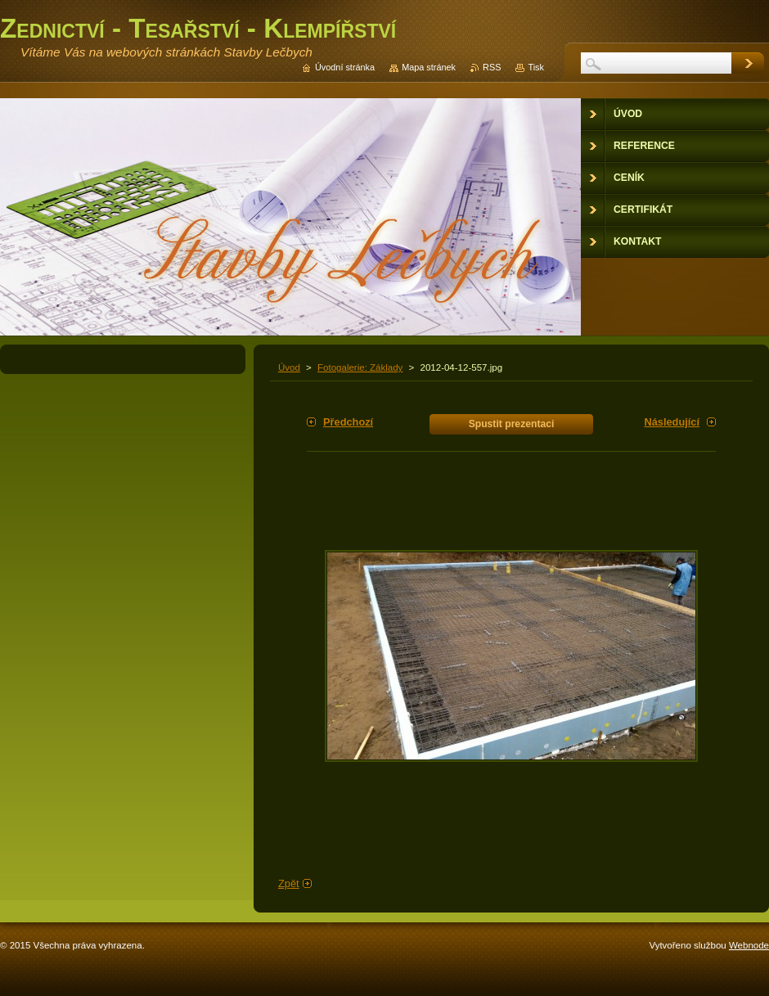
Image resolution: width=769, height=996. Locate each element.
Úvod (289, 367)
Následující (671, 422)
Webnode (749, 945)
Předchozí (348, 422)
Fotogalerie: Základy (359, 367)
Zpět (288, 883)
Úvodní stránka (345, 67)
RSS (492, 67)
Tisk (536, 67)
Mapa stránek (429, 67)
